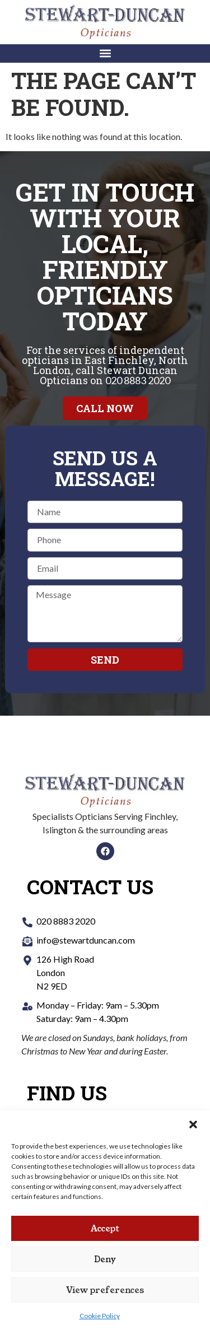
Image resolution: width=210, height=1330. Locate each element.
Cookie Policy (100, 1316)
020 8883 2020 (137, 380)
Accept (105, 1228)
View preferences (105, 1290)
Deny (105, 1259)
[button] (193, 1124)
